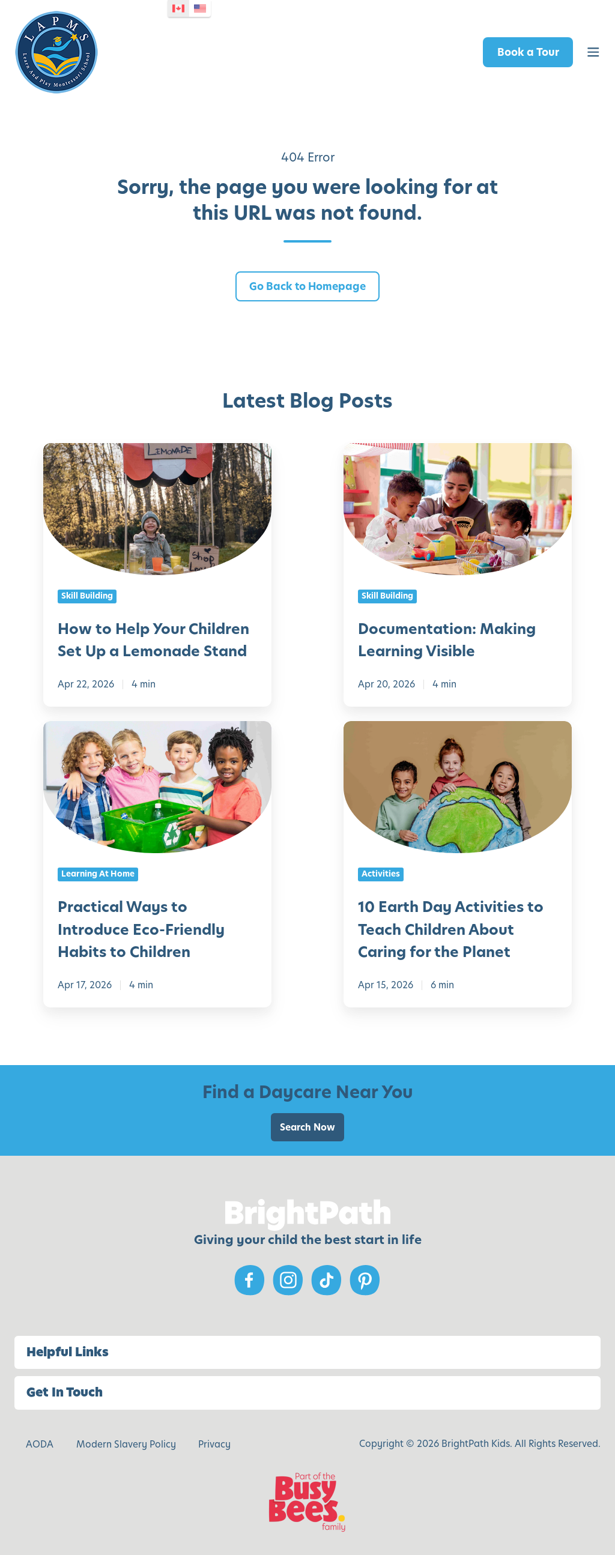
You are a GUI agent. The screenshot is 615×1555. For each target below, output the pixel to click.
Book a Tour (528, 52)
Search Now (307, 1127)
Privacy (214, 1444)
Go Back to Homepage (307, 286)
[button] (593, 52)
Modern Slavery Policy (126, 1444)
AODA (39, 1444)
